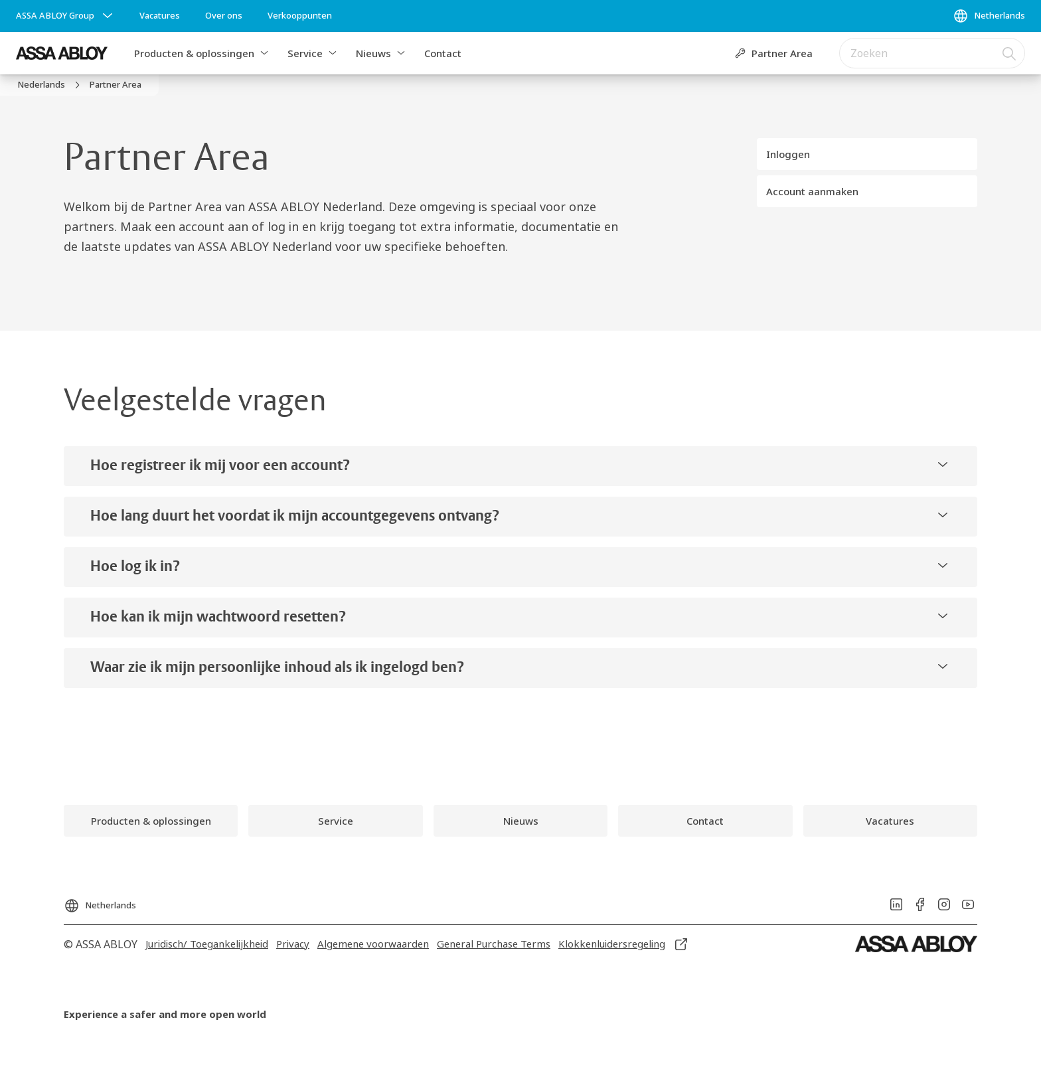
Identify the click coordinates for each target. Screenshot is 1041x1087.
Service (305, 53)
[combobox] (932, 53)
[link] (159, 16)
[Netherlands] (989, 16)
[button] (264, 53)
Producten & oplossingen (194, 53)
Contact (442, 53)
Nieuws (373, 53)
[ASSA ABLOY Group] (66, 16)
